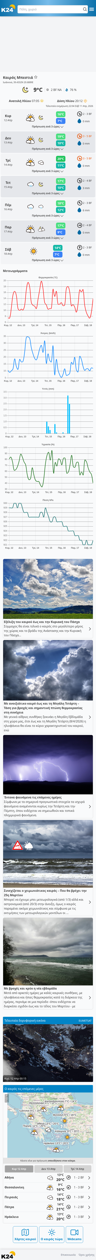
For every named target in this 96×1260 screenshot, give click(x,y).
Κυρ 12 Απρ (19, 1169)
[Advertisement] (48, 44)
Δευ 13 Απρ (48, 1169)
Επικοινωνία (68, 1254)
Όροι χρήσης (86, 1254)
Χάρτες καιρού (25, 1234)
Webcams (74, 1234)
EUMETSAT (85, 1020)
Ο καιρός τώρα (52, 1234)
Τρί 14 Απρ (77, 1169)
